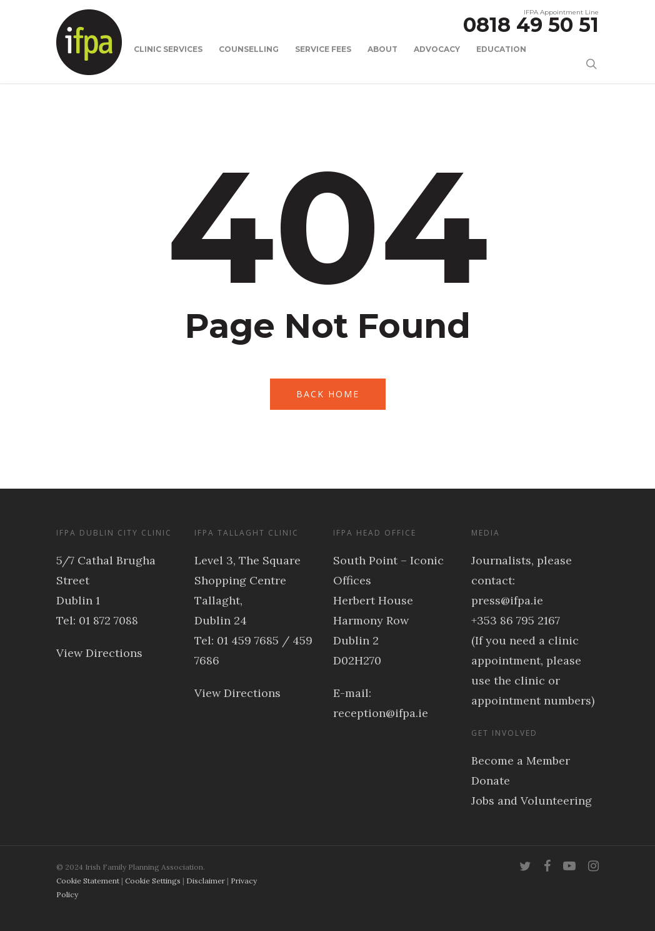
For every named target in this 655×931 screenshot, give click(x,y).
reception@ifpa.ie (380, 713)
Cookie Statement (87, 880)
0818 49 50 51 (531, 25)
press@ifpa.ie (507, 600)
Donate (490, 780)
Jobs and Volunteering (531, 800)
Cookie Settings (153, 880)
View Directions (99, 653)
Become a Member (520, 760)
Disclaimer (205, 880)
